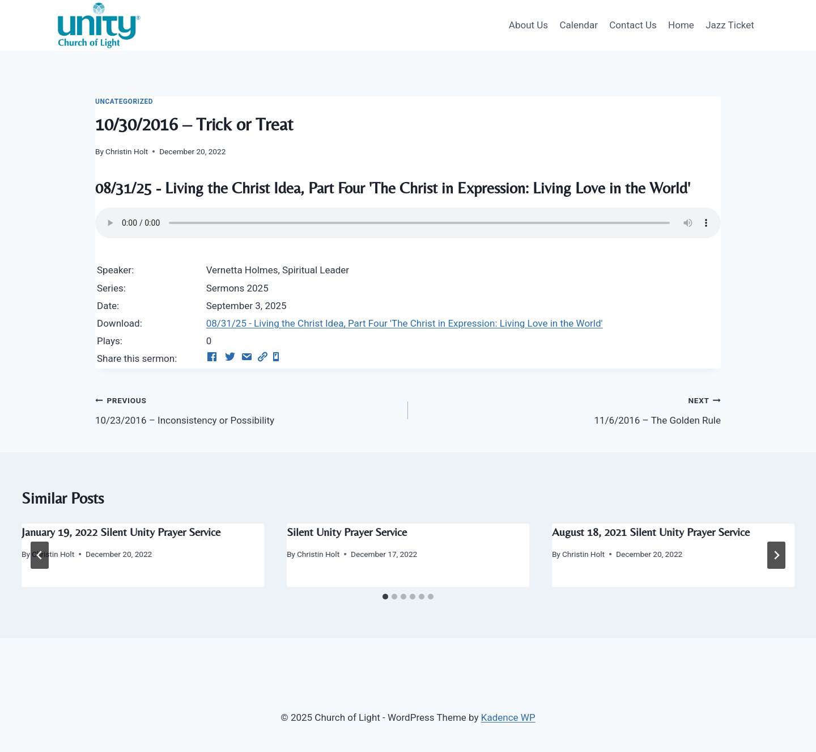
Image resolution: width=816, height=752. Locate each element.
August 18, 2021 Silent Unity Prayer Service (651, 531)
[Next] (776, 555)
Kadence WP (508, 717)
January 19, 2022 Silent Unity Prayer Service (121, 531)
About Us (528, 25)
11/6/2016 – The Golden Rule (569, 409)
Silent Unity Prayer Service (347, 531)
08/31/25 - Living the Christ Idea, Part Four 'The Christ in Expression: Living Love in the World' (404, 323)
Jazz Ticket (730, 25)
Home (681, 25)
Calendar (578, 25)
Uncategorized (124, 101)
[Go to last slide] (40, 555)
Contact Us (632, 25)
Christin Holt (126, 151)
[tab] (385, 596)
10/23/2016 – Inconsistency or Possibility (246, 409)
